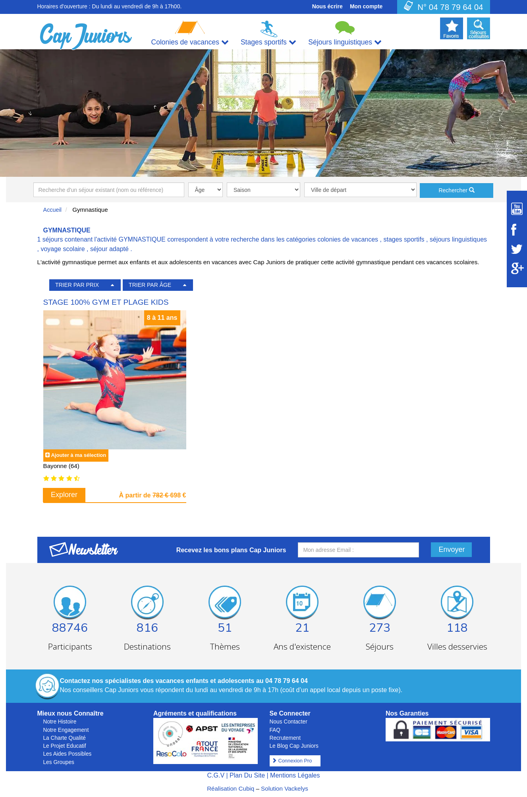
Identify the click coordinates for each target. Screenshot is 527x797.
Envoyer (452, 549)
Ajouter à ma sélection (78, 455)
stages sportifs (403, 239)
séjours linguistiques (458, 239)
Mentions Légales (295, 775)
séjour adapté (109, 249)
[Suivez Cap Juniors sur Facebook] (517, 230)
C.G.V (215, 775)
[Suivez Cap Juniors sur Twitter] (517, 249)
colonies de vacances (347, 239)
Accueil (52, 210)
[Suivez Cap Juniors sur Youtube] (517, 209)
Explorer (64, 495)
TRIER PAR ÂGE (150, 285)
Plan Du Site (247, 775)
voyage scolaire (63, 249)
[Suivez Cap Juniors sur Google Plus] (517, 268)
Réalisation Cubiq (230, 788)
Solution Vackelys (284, 788)
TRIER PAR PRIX (77, 285)
